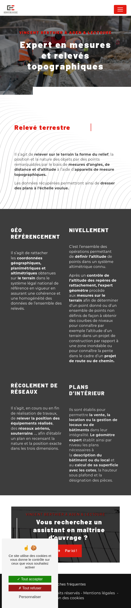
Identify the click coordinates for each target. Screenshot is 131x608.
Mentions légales (99, 593)
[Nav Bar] (120, 9)
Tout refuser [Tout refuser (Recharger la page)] (29, 588)
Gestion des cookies (65, 598)
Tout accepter (30, 579)
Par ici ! (87, 558)
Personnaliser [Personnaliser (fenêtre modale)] (30, 597)
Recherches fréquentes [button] (65, 583)
